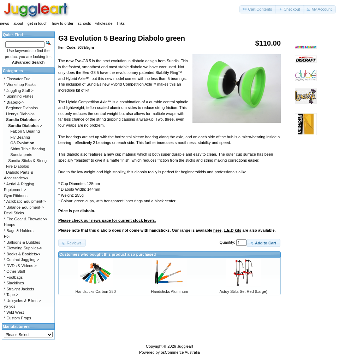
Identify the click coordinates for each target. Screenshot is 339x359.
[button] (257, 9)
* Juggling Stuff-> (19, 90)
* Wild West (14, 312)
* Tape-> (11, 295)
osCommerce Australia (180, 352)
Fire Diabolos (17, 166)
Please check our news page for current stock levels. (107, 220)
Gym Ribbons (16, 195)
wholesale (104, 23)
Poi (7, 236)
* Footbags (13, 277)
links (121, 23)
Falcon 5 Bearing (25, 131)
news (4, 23)
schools (84, 23)
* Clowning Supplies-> (23, 248)
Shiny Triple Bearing (27, 149)
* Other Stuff (14, 271)
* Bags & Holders (19, 230)
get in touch (38, 23)
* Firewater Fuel (17, 79)
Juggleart (185, 346)
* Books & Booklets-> (22, 254)
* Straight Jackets (19, 289)
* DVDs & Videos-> (20, 266)
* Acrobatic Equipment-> (25, 201)
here (217, 230)
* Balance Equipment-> (24, 207)
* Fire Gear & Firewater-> (25, 219)
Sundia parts (21, 154)
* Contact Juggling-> (21, 259)
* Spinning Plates (19, 96)
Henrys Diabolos (20, 114)
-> (14, 102)
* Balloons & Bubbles (22, 242)
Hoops (9, 224)
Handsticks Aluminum (169, 291)
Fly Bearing (20, 137)
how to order (62, 23)
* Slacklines (14, 283)
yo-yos (9, 306)
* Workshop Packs (20, 84)
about (18, 23)
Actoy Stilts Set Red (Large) (243, 291)
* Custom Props (17, 318)
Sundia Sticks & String (27, 160)
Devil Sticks (14, 213)
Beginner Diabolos (22, 108)
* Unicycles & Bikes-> (22, 301)
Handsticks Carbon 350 (95, 291)
